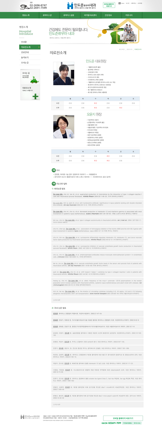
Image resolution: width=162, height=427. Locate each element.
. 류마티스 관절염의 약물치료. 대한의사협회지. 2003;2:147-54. (77, 313)
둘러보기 (24, 57)
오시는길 (24, 62)
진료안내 (24, 52)
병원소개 (25, 15)
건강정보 (108, 15)
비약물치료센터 (90, 15)
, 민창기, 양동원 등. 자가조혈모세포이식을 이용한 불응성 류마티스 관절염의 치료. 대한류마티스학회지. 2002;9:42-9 (96, 320)
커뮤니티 (128, 15)
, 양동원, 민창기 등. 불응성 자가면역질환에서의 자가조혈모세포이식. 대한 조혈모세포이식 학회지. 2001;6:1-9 (93, 326)
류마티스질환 (68, 15)
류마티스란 (47, 15)
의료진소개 (25, 47)
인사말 (24, 42)
